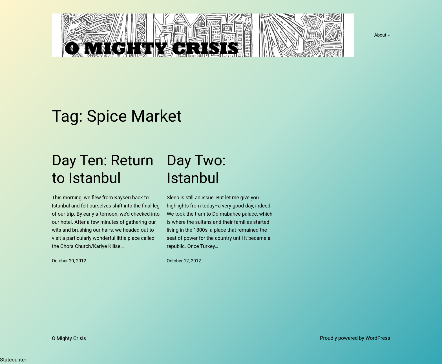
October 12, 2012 (184, 260)
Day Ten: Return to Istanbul (102, 169)
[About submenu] (388, 35)
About (380, 35)
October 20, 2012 (69, 260)
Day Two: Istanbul (196, 169)
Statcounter (13, 360)
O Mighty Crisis (69, 338)
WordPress (378, 338)
